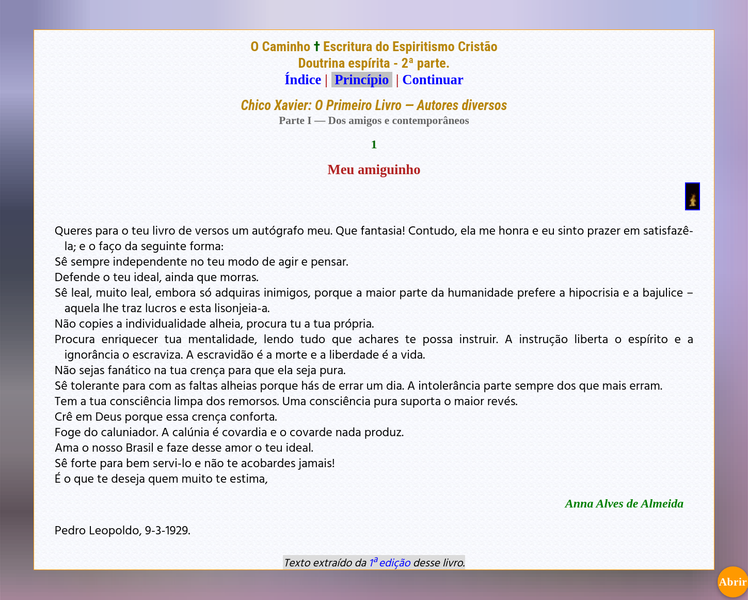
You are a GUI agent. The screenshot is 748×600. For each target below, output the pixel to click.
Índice (302, 79)
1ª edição (389, 562)
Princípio (361, 79)
